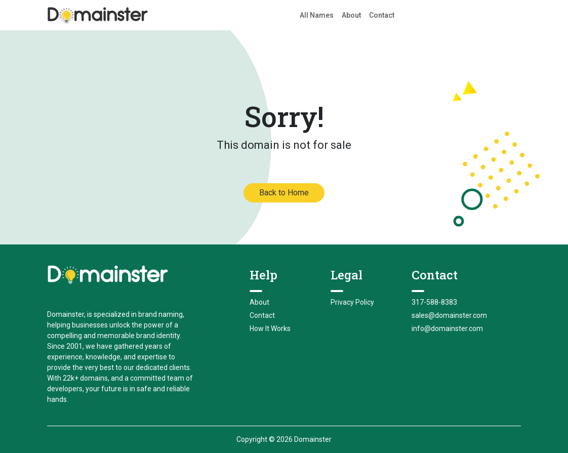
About (351, 15)
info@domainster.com (447, 328)
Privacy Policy (352, 302)
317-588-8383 (434, 302)
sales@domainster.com (449, 315)
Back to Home (284, 192)
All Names (317, 15)
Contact (381, 15)
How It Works (270, 328)
